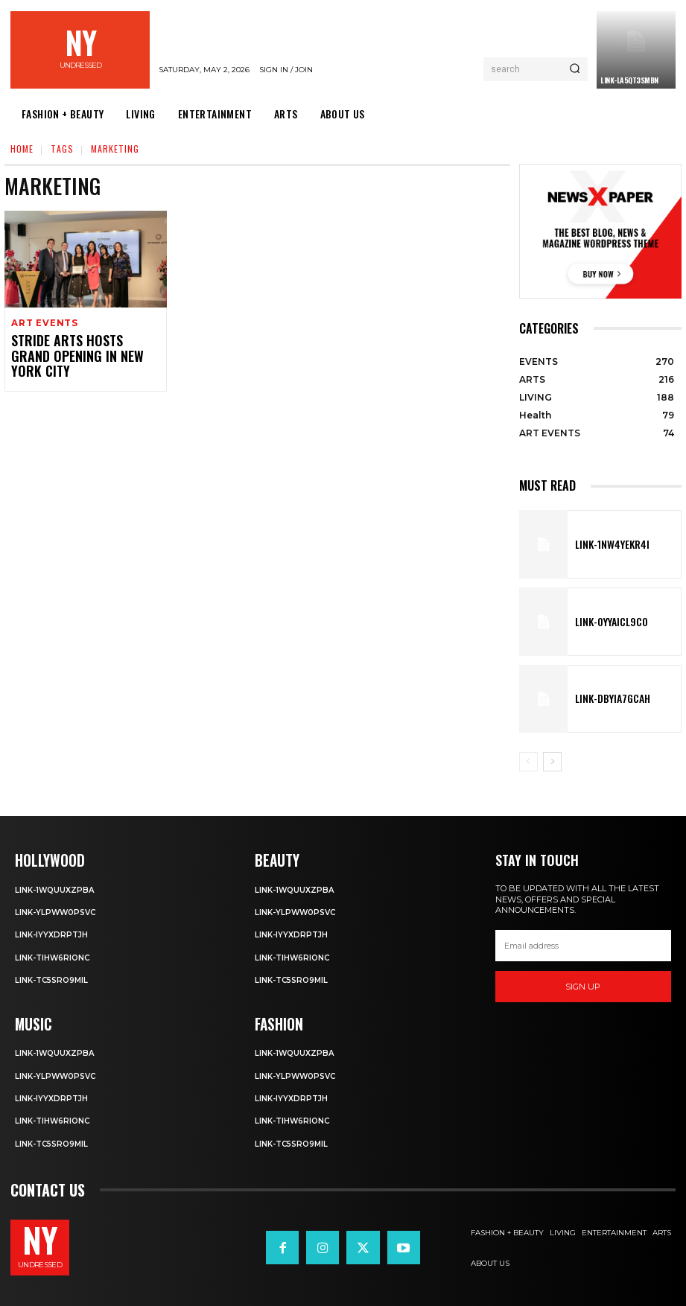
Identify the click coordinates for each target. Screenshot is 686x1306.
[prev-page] (528, 761)
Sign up (582, 986)
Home (22, 148)
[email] (583, 945)
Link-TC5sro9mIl (55, 979)
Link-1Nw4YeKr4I (604, 544)
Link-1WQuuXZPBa (56, 888)
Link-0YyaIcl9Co (603, 622)
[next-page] (552, 761)
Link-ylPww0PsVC (58, 911)
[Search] (575, 69)
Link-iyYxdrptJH (53, 933)
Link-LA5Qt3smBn (629, 80)
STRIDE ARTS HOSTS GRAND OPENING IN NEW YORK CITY (75, 348)
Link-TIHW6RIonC (55, 956)
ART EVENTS (43, 323)
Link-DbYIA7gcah (605, 698)
